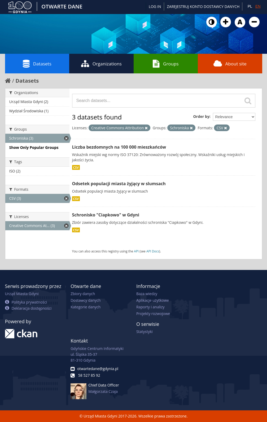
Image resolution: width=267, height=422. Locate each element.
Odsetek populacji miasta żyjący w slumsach (119, 183)
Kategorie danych (85, 306)
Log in (155, 6)
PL (250, 6)
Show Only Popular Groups (34, 147)
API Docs (152, 251)
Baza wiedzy (146, 293)
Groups (165, 64)
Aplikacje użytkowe (152, 300)
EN (257, 6)
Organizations (101, 64)
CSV (76, 167)
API (136, 251)
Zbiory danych (83, 293)
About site (230, 64)
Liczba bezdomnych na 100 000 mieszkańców (119, 147)
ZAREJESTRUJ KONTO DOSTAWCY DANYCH (203, 6)
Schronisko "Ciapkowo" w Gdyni (105, 215)
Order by (201, 116)
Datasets (37, 64)
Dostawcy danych (85, 300)
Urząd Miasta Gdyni (22, 293)
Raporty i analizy (150, 306)
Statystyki (144, 331)
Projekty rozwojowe (153, 313)
